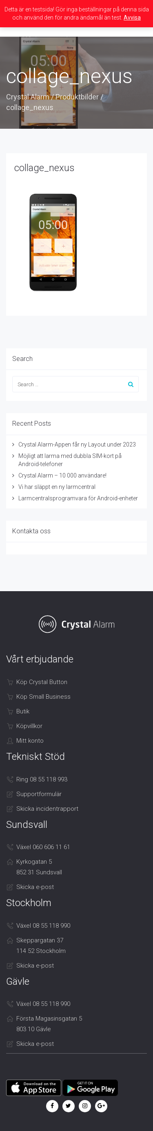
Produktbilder (77, 96)
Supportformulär (39, 794)
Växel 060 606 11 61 (43, 847)
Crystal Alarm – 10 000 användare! (62, 475)
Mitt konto (30, 740)
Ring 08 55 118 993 (41, 779)
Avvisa (132, 17)
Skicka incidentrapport (47, 808)
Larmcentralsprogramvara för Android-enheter (78, 498)
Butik (22, 711)
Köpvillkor (29, 726)
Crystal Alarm (27, 96)
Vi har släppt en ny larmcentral (56, 487)
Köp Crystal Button (41, 682)
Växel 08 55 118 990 (43, 925)
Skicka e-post (35, 887)
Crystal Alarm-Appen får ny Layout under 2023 (77, 444)
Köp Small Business (43, 696)
